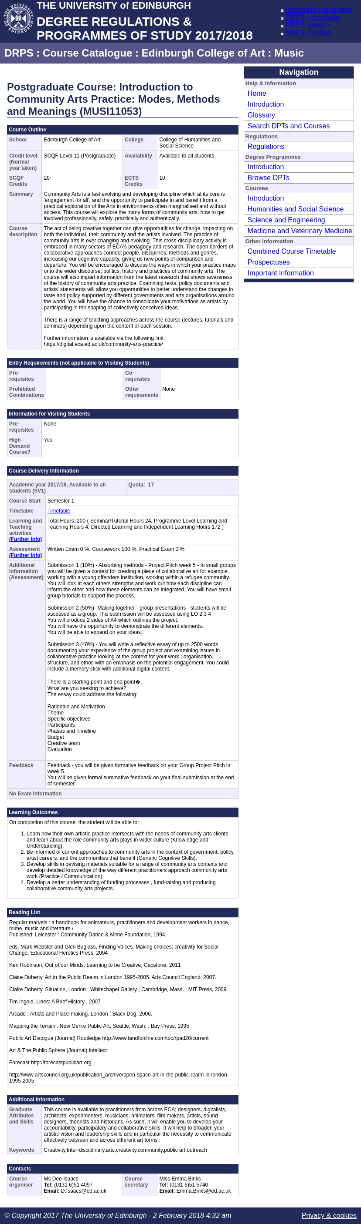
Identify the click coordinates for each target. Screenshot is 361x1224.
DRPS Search (307, 25)
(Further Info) (25, 539)
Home (257, 93)
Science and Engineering (286, 220)
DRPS (19, 53)
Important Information (281, 273)
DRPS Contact (308, 33)
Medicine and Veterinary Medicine (300, 231)
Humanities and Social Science (296, 209)
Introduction (266, 104)
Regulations (266, 146)
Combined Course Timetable (292, 251)
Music (289, 53)
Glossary (261, 115)
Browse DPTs (268, 177)
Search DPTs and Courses (289, 126)
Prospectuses (269, 262)
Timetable (59, 511)
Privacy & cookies (329, 1215)
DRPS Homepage (313, 17)
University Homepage (319, 9)
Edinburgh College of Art (203, 53)
